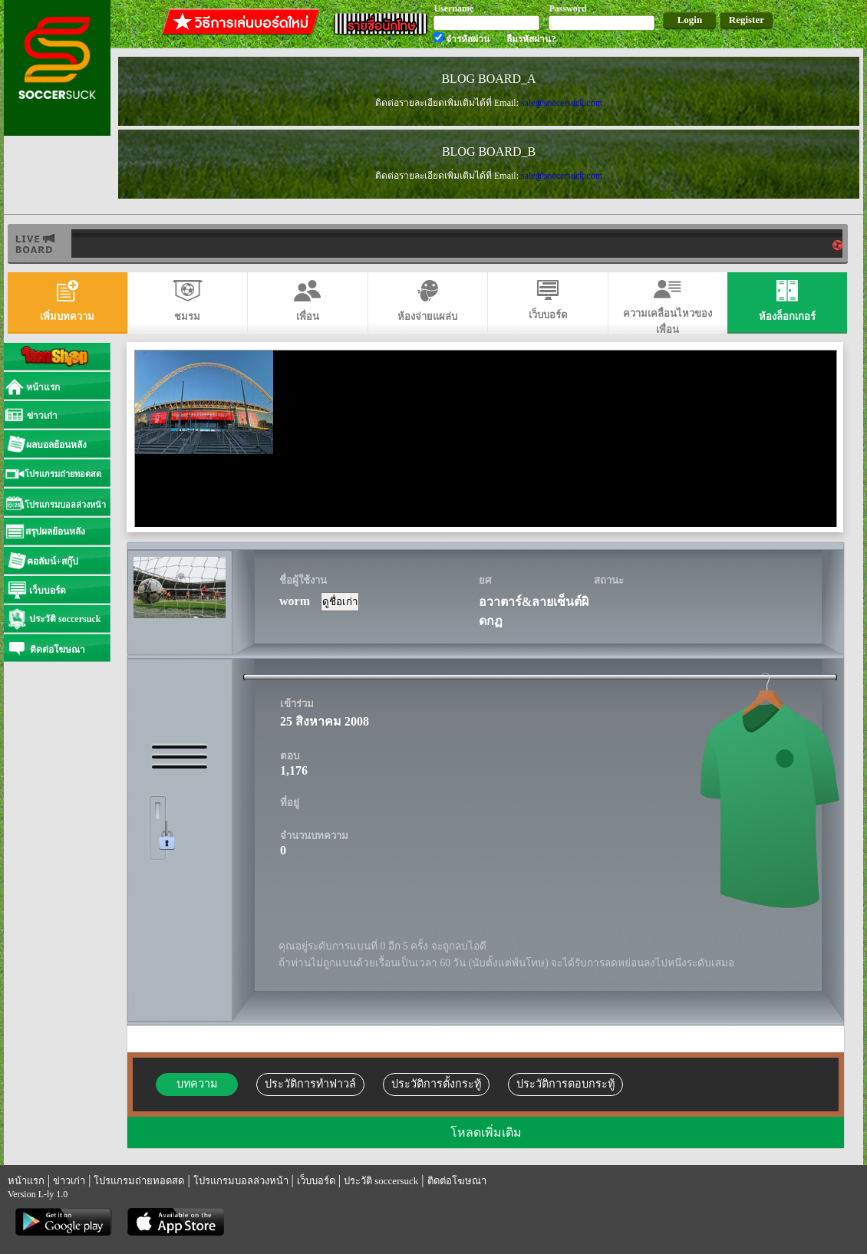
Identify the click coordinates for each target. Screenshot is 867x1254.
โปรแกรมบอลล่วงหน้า (240, 1181)
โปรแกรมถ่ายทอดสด (139, 1181)
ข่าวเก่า (69, 1181)
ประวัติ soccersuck (381, 1181)
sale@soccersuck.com (561, 102)
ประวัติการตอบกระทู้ (565, 1084)
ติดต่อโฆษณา (456, 1181)
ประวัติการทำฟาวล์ (310, 1084)
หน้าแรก (26, 1181)
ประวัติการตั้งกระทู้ (436, 1084)
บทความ (196, 1084)
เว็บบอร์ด (316, 1181)
